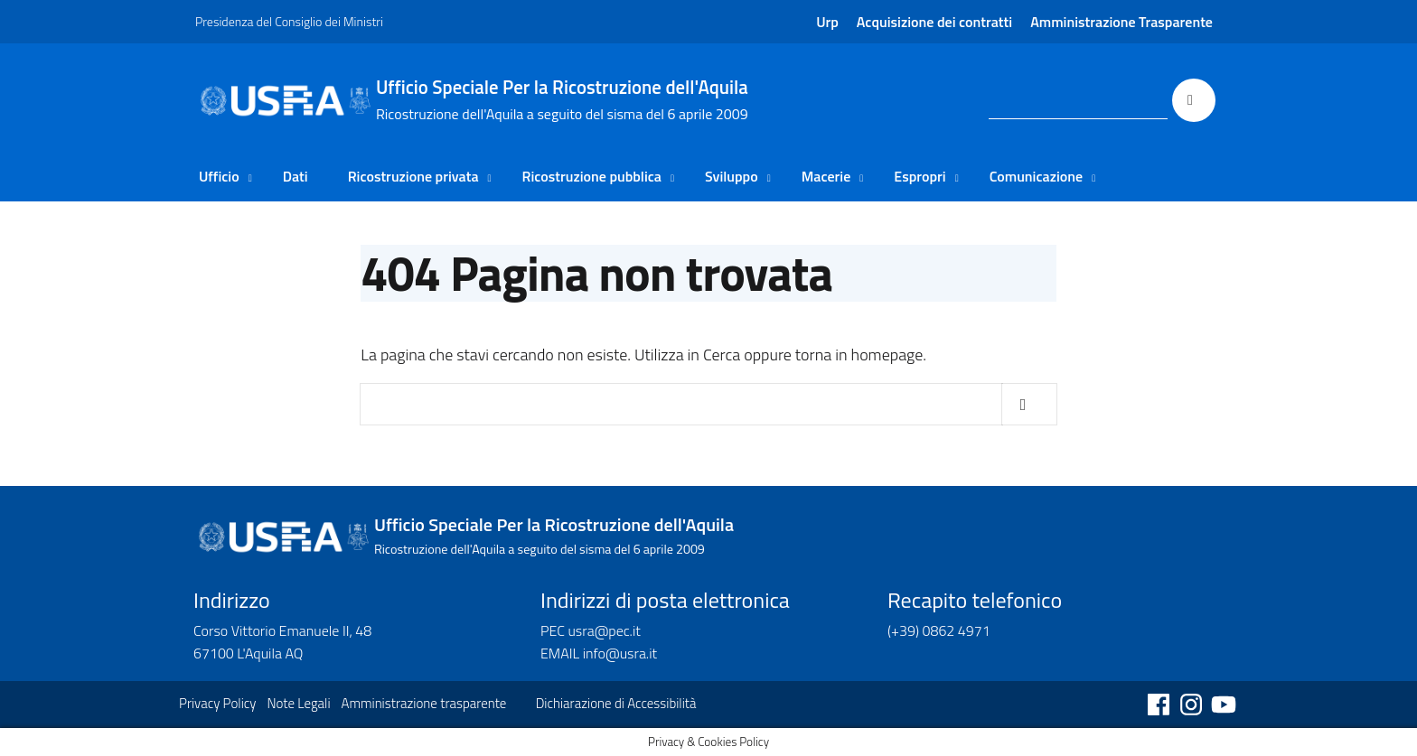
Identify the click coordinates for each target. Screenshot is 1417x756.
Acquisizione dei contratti (934, 22)
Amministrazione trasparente (424, 703)
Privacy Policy (217, 703)
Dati (295, 176)
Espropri (919, 176)
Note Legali (298, 703)
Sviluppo (731, 176)
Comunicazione (1036, 176)
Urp (827, 22)
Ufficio (219, 176)
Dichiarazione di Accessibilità (616, 703)
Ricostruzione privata (413, 176)
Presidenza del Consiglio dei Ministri (289, 21)
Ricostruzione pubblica (592, 176)
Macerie (826, 176)
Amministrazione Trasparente (1121, 22)
